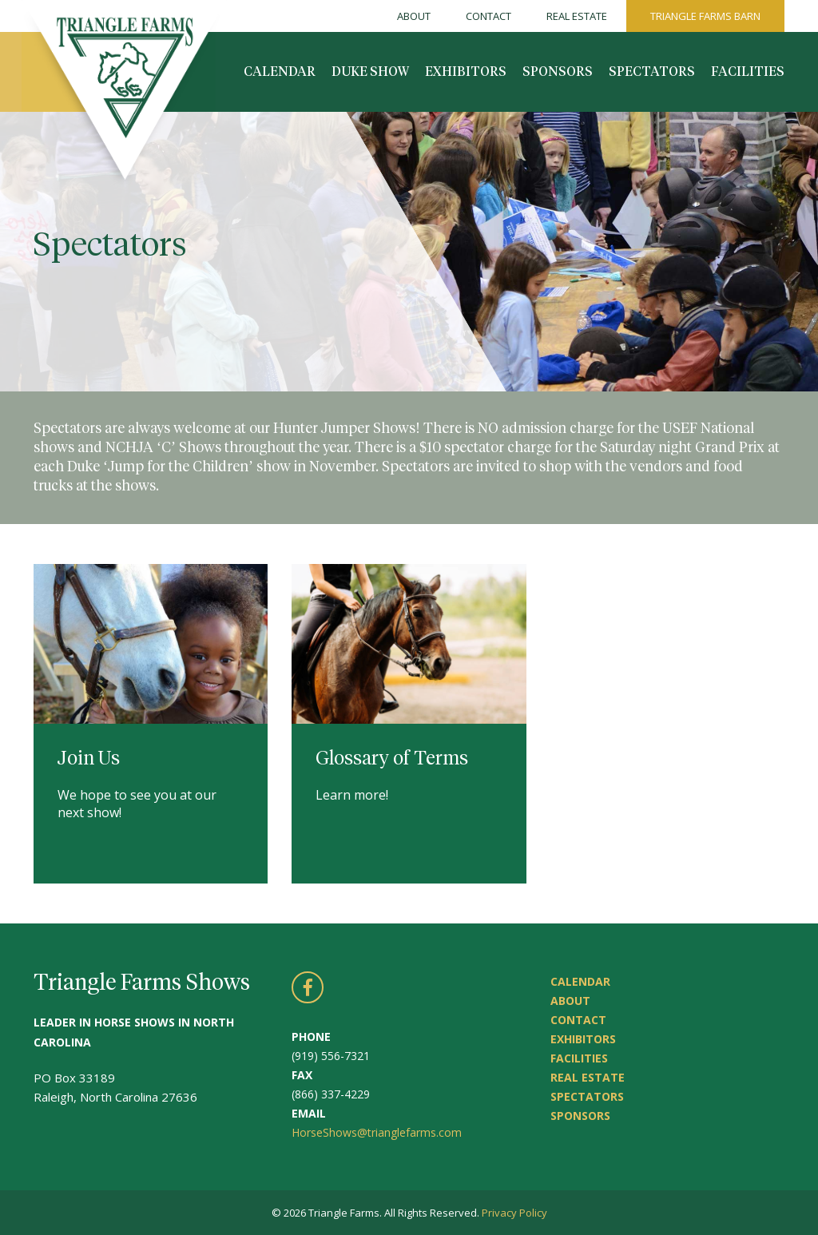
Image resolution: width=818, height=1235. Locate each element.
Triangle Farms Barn (705, 16)
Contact (488, 16)
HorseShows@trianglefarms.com (377, 1132)
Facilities (747, 72)
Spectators (652, 72)
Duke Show (370, 72)
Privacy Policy (514, 1212)
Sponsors (557, 72)
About (414, 16)
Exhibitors (465, 72)
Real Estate (576, 16)
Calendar (280, 72)
